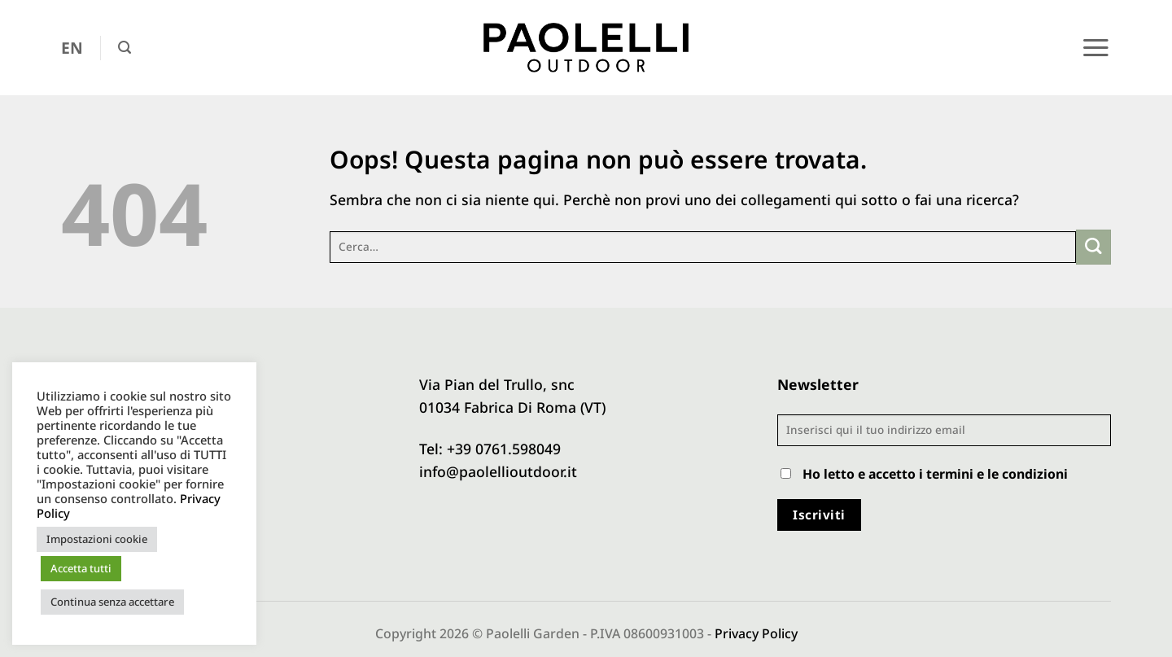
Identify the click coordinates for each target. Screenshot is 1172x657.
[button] (124, 48)
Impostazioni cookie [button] (96, 539)
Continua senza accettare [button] (112, 601)
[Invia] (1093, 247)
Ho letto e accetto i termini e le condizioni (935, 474)
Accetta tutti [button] (81, 568)
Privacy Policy (756, 633)
